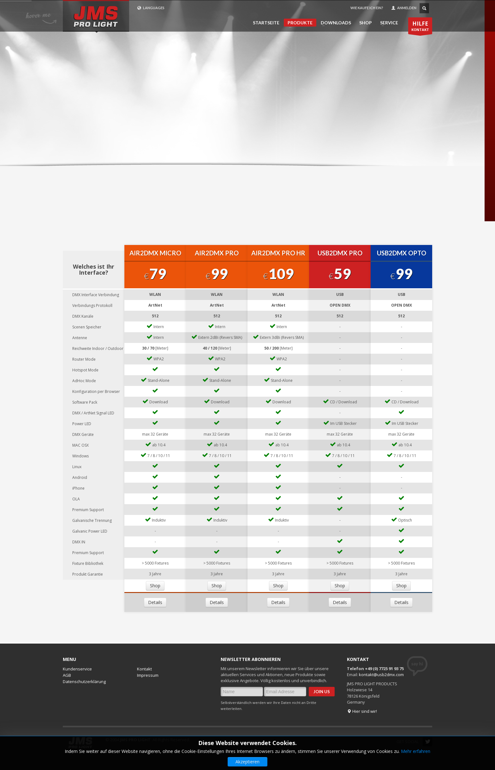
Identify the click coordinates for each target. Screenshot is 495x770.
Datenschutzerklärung (84, 681)
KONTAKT (420, 27)
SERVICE (387, 23)
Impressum (147, 675)
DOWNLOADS (334, 23)
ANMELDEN (403, 8)
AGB (67, 675)
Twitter (427, 741)
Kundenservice (77, 669)
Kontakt (144, 669)
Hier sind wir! (362, 711)
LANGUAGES (150, 8)
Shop (155, 586)
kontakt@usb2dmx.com (381, 674)
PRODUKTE (298, 23)
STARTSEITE (266, 23)
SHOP (365, 23)
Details (155, 602)
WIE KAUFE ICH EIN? (366, 8)
